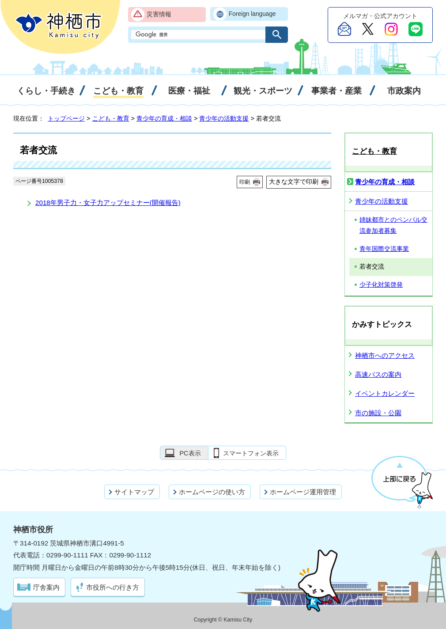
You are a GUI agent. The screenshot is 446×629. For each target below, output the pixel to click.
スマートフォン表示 (251, 453)
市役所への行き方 (112, 587)
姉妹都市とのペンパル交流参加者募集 (393, 225)
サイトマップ (134, 492)
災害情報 (159, 14)
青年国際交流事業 (384, 249)
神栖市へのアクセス (385, 355)
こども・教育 (110, 118)
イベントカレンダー (385, 393)
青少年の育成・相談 (164, 118)
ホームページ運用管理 (303, 492)
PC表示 (189, 453)
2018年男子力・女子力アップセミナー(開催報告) (108, 202)
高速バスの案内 (378, 374)
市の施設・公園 (378, 413)
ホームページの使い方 (212, 492)
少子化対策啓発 (381, 284)
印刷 (244, 182)
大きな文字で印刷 (293, 181)
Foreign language (252, 14)
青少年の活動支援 (224, 118)
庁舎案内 (46, 587)
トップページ (66, 118)
